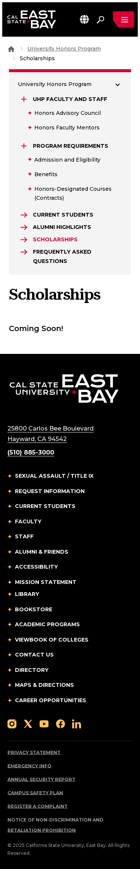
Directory (32, 670)
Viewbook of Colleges (51, 639)
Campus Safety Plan (35, 793)
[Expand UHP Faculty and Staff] (24, 99)
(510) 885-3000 (30, 452)
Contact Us (34, 654)
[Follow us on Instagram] (11, 723)
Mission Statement (46, 582)
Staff (24, 536)
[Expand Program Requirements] (24, 145)
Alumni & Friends (41, 551)
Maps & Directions (44, 685)
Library (27, 594)
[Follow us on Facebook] (60, 723)
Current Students (45, 506)
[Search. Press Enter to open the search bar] (100, 19)
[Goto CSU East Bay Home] (11, 48)
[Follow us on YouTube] (44, 723)
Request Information (50, 491)
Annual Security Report (41, 779)
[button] (84, 19)
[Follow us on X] (28, 723)
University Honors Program (64, 48)
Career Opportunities (50, 700)
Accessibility (36, 566)
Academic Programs (47, 624)
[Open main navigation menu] (123, 19)
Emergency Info (29, 766)
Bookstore (33, 609)
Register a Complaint (37, 806)
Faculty (28, 521)
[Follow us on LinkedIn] (76, 723)
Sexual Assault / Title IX (54, 475)
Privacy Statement (33, 752)
